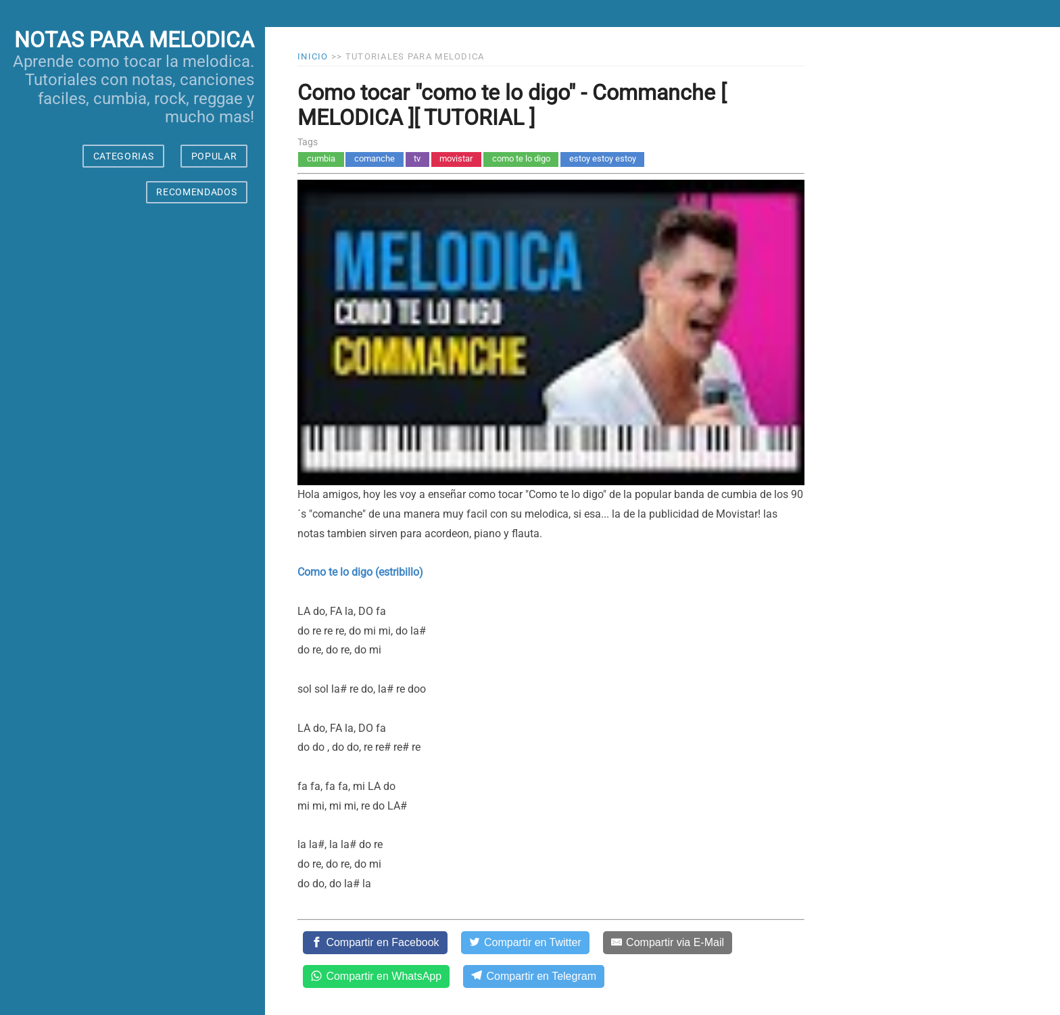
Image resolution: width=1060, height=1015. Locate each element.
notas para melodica (134, 40)
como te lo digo (521, 158)
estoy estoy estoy (602, 158)
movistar (456, 158)
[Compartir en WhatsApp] (376, 976)
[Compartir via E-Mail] (667, 942)
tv (417, 158)
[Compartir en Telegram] (533, 976)
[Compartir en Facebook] (375, 942)
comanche (374, 158)
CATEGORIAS (123, 156)
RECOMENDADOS (196, 192)
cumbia (321, 158)
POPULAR (214, 156)
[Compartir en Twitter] (525, 942)
